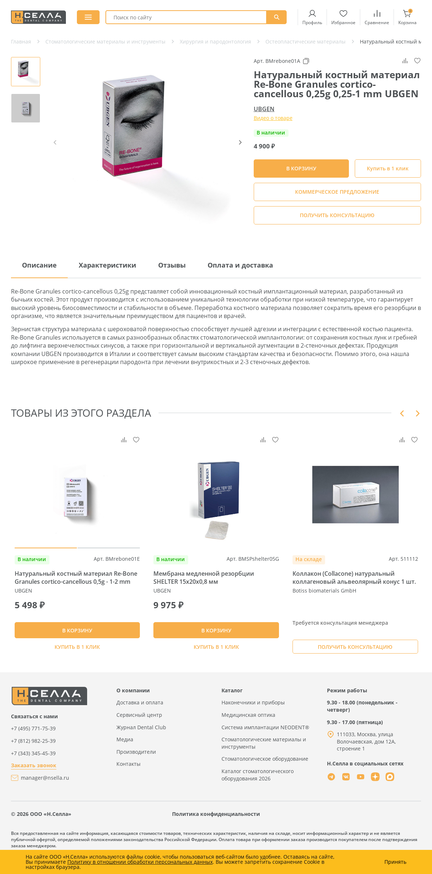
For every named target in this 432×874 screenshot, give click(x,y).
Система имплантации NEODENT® (265, 743)
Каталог (232, 706)
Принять (395, 861)
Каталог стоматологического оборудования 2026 (257, 791)
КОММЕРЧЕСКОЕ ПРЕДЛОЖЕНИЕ (337, 191)
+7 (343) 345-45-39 (33, 769)
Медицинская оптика (248, 731)
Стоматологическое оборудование (264, 775)
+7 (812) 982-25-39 (33, 757)
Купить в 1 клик (388, 168)
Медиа (124, 755)
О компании (133, 706)
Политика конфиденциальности (216, 830)
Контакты (128, 780)
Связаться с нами (34, 732)
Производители (136, 768)
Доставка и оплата (139, 719)
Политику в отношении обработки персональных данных (140, 861)
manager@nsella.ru (45, 794)
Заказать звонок (33, 781)
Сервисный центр (139, 731)
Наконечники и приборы (253, 719)
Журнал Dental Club (141, 743)
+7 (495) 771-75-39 (33, 745)
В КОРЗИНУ (77, 642)
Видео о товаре (273, 117)
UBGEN (264, 109)
